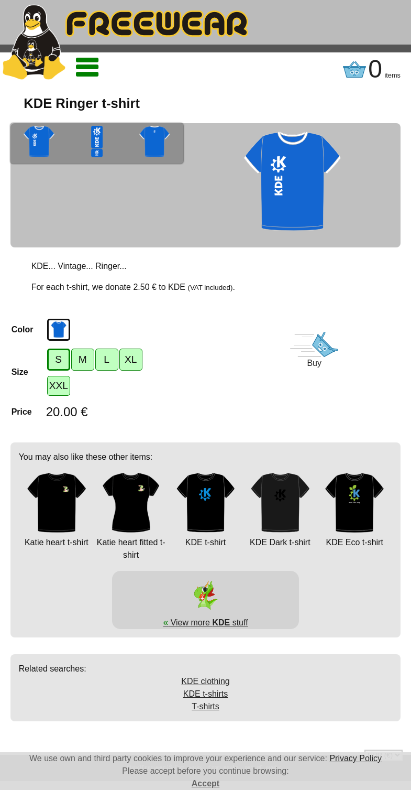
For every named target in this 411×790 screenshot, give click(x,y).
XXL (58, 385)
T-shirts (205, 706)
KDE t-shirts (205, 693)
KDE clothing (205, 681)
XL (131, 359)
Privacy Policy (355, 758)
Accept (205, 783)
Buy (314, 363)
